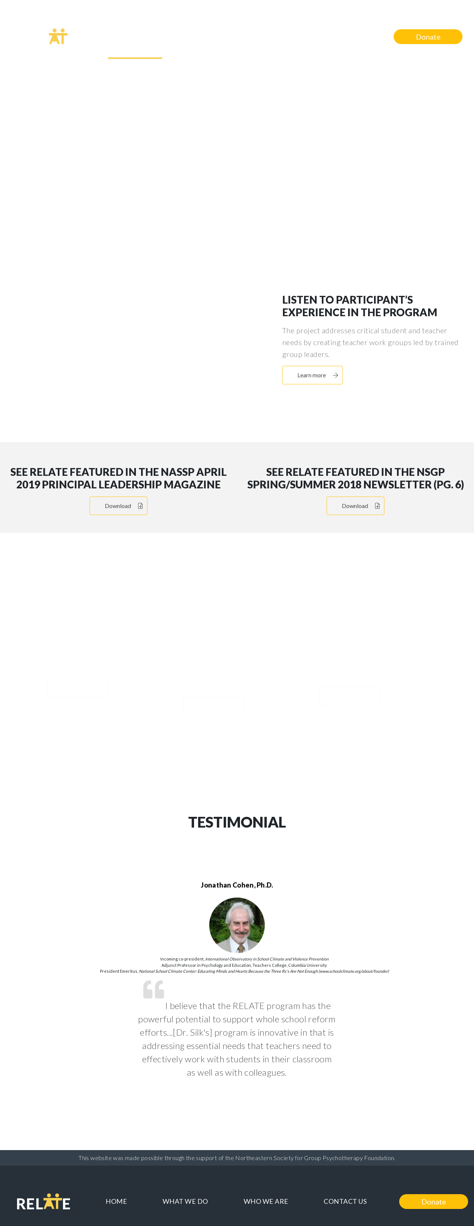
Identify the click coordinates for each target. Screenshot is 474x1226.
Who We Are (266, 35)
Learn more (247, 207)
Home (122, 35)
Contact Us (342, 35)
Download (124, 505)
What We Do (188, 35)
